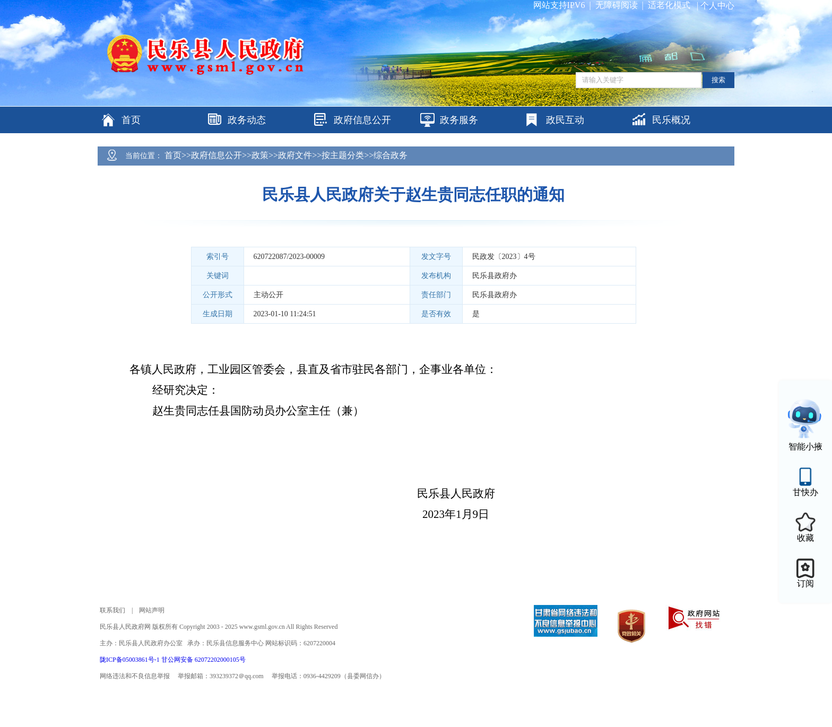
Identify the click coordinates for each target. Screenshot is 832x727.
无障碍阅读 (616, 5)
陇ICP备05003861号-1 (130, 659)
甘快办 (805, 492)
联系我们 (112, 610)
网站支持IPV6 (559, 5)
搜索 (718, 80)
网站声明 (151, 610)
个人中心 (717, 5)
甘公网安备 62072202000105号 (203, 659)
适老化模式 (669, 5)
